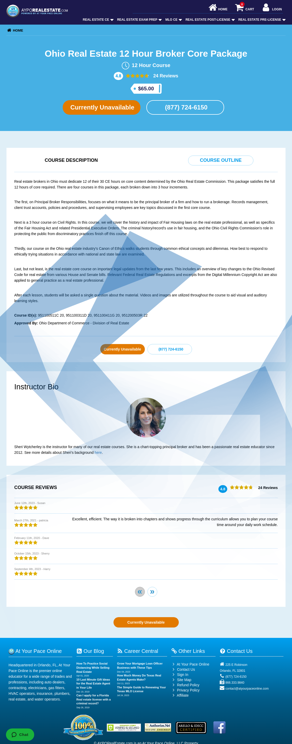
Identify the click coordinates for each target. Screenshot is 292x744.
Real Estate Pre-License (261, 19)
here (98, 452)
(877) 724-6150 (185, 107)
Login (271, 8)
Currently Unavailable (101, 107)
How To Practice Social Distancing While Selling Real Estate (93, 667)
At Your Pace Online (190, 664)
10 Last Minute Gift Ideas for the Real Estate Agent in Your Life (93, 683)
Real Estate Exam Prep (139, 19)
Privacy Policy (188, 690)
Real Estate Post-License (210, 19)
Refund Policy (188, 685)
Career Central (137, 651)
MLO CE (173, 19)
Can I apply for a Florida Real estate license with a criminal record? (93, 699)
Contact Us (183, 669)
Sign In (179, 675)
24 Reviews (165, 75)
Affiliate (180, 695)
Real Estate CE (98, 19)
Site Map (181, 680)
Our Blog (90, 651)
